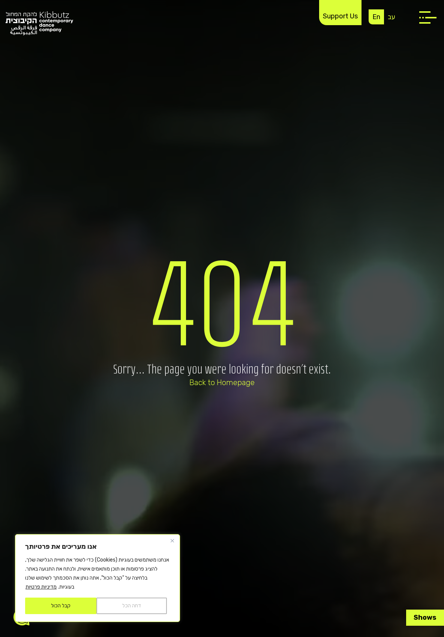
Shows (425, 617)
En (376, 17)
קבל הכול (60, 605)
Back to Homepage (222, 382)
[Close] (172, 540)
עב (391, 17)
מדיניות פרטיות (41, 587)
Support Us (340, 16)
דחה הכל (131, 605)
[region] (97, 578)
